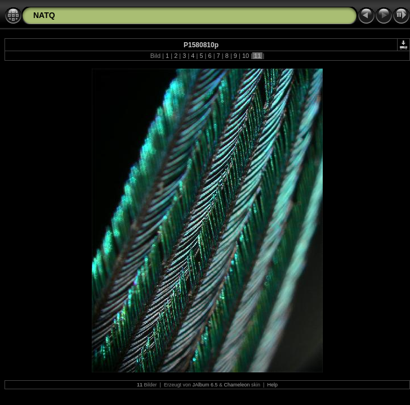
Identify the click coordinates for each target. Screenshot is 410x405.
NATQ (44, 15)
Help (272, 385)
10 (245, 55)
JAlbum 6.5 (204, 385)
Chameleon (237, 385)
